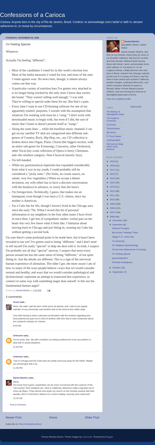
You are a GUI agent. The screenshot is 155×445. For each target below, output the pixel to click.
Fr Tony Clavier (114, 136)
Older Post (92, 417)
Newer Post (13, 417)
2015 (112, 178)
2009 (112, 204)
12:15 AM (17, 398)
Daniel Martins (20, 378)
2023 (112, 161)
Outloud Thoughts (120, 228)
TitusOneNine (113, 128)
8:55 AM (17, 325)
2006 (112, 216)
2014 (112, 182)
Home (53, 417)
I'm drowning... (119, 241)
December (118, 220)
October (117, 267)
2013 (112, 187)
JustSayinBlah (113, 140)
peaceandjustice (120, 258)
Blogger (109, 437)
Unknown (18, 335)
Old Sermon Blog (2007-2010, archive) (115, 146)
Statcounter (136, 106)
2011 (112, 195)
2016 (112, 174)
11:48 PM (17, 368)
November (118, 224)
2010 (112, 199)
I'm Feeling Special (121, 254)
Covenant (111, 124)
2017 (112, 170)
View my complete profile (119, 99)
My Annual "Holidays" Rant (125, 232)
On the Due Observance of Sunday (129, 249)
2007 (112, 212)
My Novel (111, 132)
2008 (112, 208)
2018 (112, 165)
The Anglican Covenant (113, 119)
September (118, 272)
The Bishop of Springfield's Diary (115, 112)
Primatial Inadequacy (122, 262)
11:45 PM (17, 347)
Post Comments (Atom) (30, 424)
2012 (112, 191)
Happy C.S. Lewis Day (123, 237)
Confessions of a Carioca (32, 15)
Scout (16, 302)
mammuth (87, 437)
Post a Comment (18, 404)
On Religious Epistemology (125, 245)
